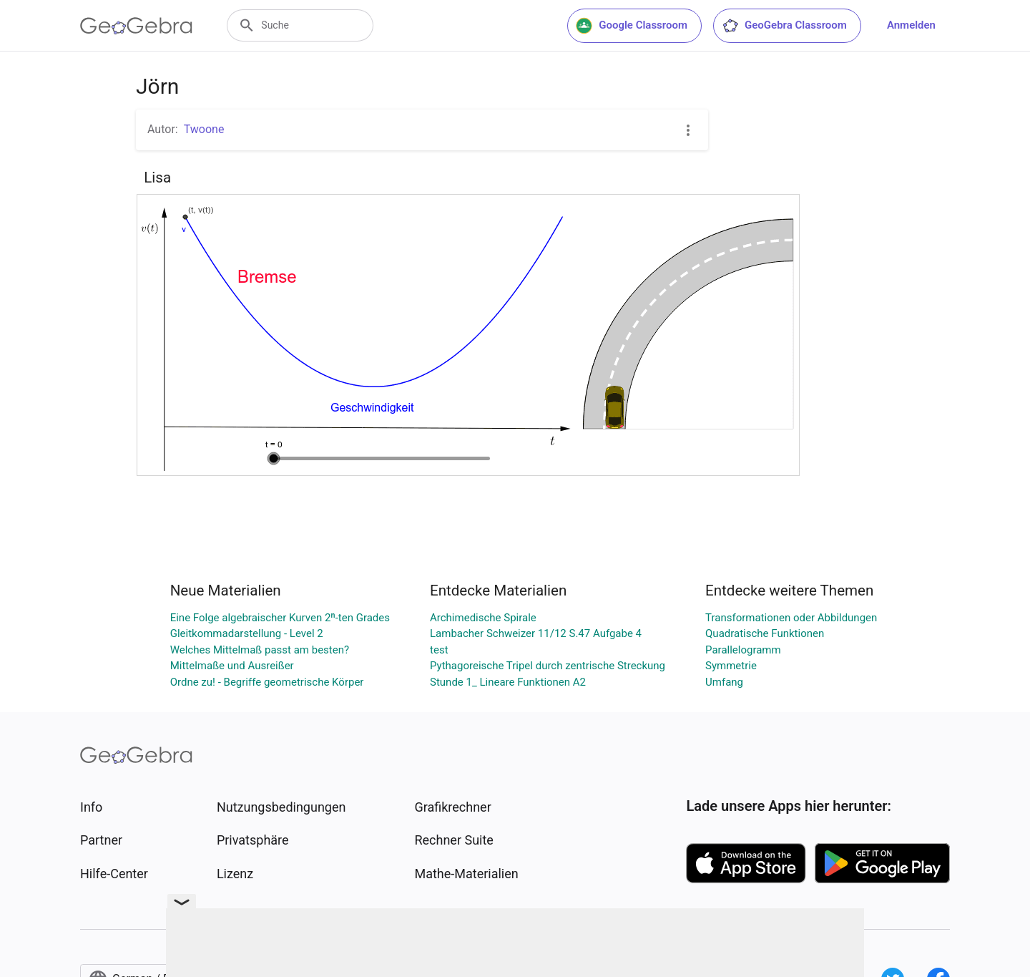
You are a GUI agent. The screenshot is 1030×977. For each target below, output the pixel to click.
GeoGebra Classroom (784, 25)
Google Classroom (631, 25)
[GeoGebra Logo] (136, 25)
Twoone (204, 129)
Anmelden (911, 25)
